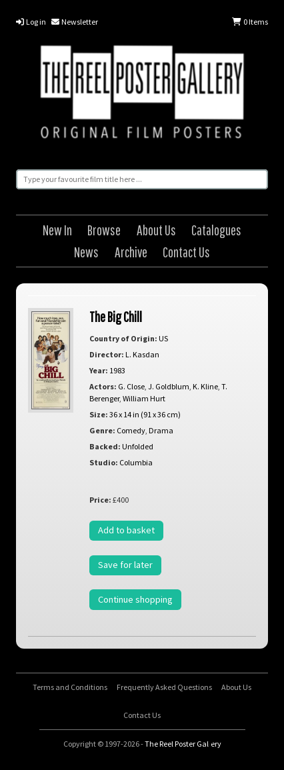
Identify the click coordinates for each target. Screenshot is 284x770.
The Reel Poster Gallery (142, 94)
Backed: (105, 446)
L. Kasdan (142, 354)
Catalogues (216, 229)
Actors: (103, 386)
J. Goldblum (168, 386)
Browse (104, 229)
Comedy (131, 430)
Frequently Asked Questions (164, 687)
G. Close (131, 386)
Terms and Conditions (70, 687)
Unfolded (137, 446)
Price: (100, 500)
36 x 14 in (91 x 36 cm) (145, 414)
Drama (161, 430)
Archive (131, 251)
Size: (98, 414)
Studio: (103, 462)
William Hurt (144, 398)
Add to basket (126, 530)
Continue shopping (135, 599)
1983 (117, 370)
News (86, 251)
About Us (156, 229)
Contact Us (186, 251)
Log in (31, 22)
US (163, 338)
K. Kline (205, 386)
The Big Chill (115, 316)
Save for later (125, 565)
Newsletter (74, 22)
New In (57, 229)
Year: (98, 370)
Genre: (102, 430)
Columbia (136, 462)
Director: (106, 354)
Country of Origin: (123, 338)
